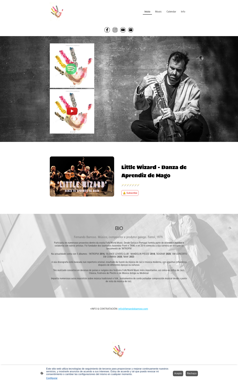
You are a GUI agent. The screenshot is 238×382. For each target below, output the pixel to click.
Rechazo (192, 373)
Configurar (52, 378)
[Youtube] (123, 30)
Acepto (178, 373)
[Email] (131, 30)
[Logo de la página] (57, 11)
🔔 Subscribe (130, 193)
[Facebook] (107, 30)
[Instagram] (115, 30)
